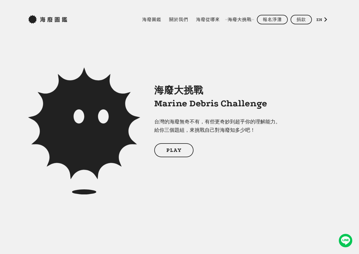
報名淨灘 (272, 19)
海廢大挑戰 (240, 19)
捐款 (301, 19)
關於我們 (178, 19)
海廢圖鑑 (151, 19)
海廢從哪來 (208, 19)
